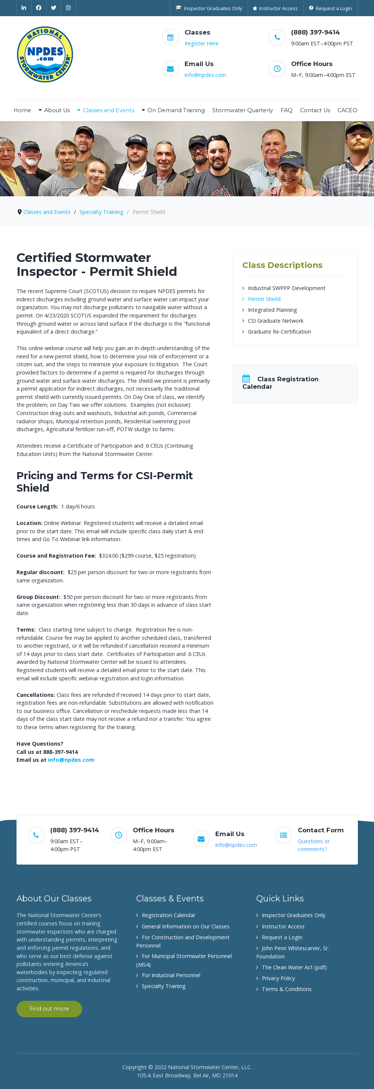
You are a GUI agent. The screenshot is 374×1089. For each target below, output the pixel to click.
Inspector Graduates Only (293, 915)
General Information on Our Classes (186, 926)
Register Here (202, 43)
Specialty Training (164, 986)
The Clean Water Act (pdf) (294, 967)
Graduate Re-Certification (279, 331)
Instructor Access (283, 926)
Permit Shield (264, 298)
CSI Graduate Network (275, 320)
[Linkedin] (24, 8)
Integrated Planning (272, 309)
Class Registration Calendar (280, 382)
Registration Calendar (168, 915)
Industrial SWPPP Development (287, 288)
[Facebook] (39, 8)
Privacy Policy (278, 978)
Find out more (49, 1008)
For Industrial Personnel (171, 975)
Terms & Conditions (287, 989)
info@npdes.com (205, 74)
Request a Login (282, 937)
